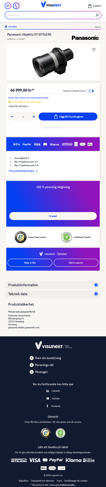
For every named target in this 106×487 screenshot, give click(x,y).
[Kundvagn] (94, 6)
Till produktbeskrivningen (24, 170)
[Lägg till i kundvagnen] (68, 117)
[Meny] (8, 5)
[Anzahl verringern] (12, 117)
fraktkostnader (67, 484)
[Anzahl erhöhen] (33, 117)
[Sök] (97, 15)
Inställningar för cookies (75, 480)
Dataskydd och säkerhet (42, 480)
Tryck (59, 480)
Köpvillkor (24, 480)
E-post (53, 216)
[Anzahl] (23, 117)
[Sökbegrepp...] (49, 15)
